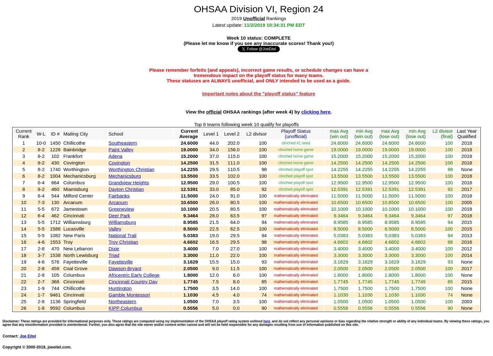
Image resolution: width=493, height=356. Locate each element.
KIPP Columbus (125, 308)
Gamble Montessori (129, 295)
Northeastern (122, 301)
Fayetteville (120, 261)
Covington (119, 162)
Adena (115, 156)
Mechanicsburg (124, 176)
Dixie (113, 248)
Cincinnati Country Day (132, 281)
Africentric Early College (133, 275)
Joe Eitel (28, 336)
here (266, 321)
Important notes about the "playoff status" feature (258, 93)
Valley (114, 228)
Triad (113, 255)
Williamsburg (122, 222)
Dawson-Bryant (124, 268)
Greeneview (121, 209)
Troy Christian (123, 242)
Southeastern (122, 143)
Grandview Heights (128, 182)
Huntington (119, 288)
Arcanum (118, 202)
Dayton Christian (126, 189)
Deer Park (119, 215)
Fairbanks (119, 195)
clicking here (315, 111)
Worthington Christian (131, 169)
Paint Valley (120, 149)
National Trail (122, 235)
